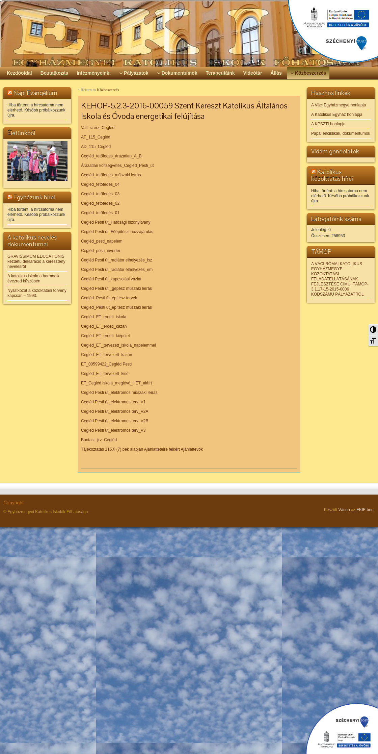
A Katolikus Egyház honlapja (336, 114)
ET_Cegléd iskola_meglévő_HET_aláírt (116, 383)
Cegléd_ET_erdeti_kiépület (105, 335)
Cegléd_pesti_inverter (100, 250)
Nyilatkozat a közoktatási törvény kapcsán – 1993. (36, 293)
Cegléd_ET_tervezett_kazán (106, 354)
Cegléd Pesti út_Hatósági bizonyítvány (115, 222)
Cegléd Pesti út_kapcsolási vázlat (111, 279)
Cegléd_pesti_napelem (102, 241)
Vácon (344, 509)
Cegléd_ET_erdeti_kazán (104, 326)
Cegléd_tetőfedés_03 (100, 194)
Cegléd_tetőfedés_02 (100, 203)
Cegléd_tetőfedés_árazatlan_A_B (111, 156)
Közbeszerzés (108, 89)
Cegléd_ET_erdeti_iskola (103, 317)
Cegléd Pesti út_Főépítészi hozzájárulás (117, 231)
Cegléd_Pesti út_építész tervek (109, 298)
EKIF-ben (365, 509)
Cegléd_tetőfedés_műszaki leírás (111, 175)
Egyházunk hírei (34, 197)
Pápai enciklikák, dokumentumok (340, 133)
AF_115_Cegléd (95, 137)
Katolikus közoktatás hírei (332, 175)
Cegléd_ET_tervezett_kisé (105, 373)
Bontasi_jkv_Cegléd (99, 439)
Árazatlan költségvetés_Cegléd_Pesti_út (117, 165)
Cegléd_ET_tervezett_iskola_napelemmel (118, 345)
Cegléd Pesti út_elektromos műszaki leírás (119, 392)
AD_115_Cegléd (96, 146)
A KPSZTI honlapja (328, 124)
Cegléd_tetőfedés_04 (100, 184)
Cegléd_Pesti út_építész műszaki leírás (116, 307)
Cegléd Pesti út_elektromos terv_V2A (114, 411)
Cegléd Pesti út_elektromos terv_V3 (113, 430)
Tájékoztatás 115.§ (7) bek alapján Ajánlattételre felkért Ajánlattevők (142, 449)
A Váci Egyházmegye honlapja (338, 105)
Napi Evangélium (35, 93)
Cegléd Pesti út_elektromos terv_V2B (114, 421)
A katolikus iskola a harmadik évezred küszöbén (33, 278)
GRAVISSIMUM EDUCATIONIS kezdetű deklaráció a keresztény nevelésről (36, 261)
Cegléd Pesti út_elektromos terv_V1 (113, 402)
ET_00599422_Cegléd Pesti (106, 364)
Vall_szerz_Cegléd (97, 127)
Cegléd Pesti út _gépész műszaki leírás (116, 288)
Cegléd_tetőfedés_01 (100, 212)
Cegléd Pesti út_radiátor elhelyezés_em (117, 269)
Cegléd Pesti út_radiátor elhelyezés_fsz (116, 260)
